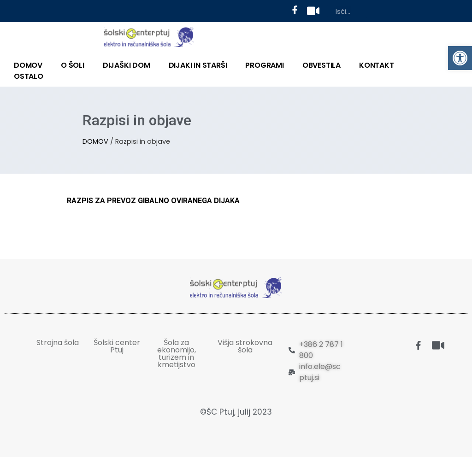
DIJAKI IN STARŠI (198, 65)
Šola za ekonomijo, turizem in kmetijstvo (176, 353)
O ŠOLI (72, 65)
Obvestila (321, 65)
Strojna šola (57, 342)
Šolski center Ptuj (117, 346)
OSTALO (28, 76)
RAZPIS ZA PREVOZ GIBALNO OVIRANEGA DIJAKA (153, 200)
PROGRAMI (264, 65)
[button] (460, 58)
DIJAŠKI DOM (126, 65)
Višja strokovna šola (245, 346)
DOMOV (28, 65)
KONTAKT (376, 65)
